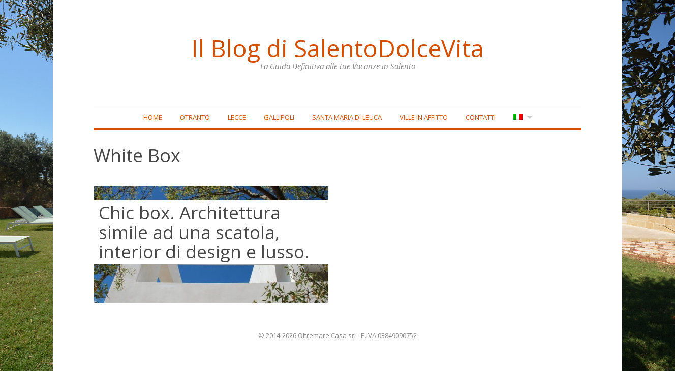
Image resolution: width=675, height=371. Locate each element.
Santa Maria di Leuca (347, 117)
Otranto (195, 117)
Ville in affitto (424, 117)
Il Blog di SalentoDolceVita (337, 48)
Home (152, 117)
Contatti (481, 117)
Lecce (237, 117)
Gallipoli (279, 117)
